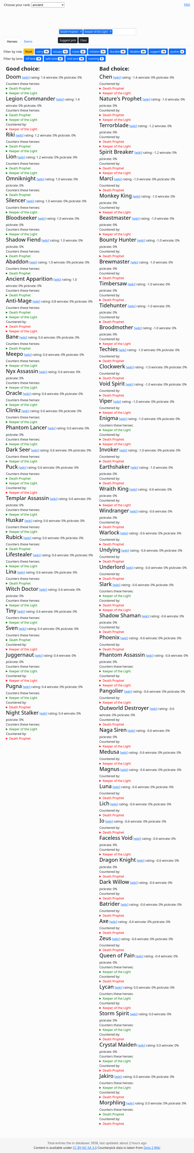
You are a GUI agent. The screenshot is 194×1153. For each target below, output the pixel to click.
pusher (177, 51)
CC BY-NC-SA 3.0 (85, 1148)
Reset (28, 51)
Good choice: (23, 69)
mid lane (75, 58)
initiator (98, 51)
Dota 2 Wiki (152, 1148)
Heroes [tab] (12, 41)
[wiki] (26, 77)
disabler (138, 51)
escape (60, 51)
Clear (83, 40)
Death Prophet (20, 88)
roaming (96, 58)
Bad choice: (114, 69)
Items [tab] (28, 41)
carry (43, 51)
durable (118, 51)
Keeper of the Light (23, 93)
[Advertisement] (97, 16)
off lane (33, 58)
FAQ (187, 5)
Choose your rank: (17, 5)
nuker (78, 51)
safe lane (54, 58)
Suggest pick (68, 40)
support (158, 51)
